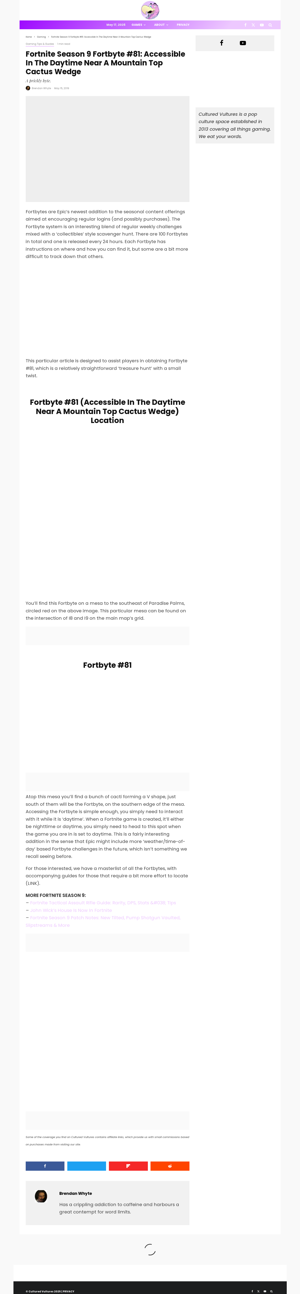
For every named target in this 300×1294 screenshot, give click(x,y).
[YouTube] (262, 24)
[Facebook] (245, 24)
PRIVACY (68, 1291)
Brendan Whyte (41, 88)
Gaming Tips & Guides (40, 44)
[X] (253, 24)
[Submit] (170, 1166)
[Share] (45, 1166)
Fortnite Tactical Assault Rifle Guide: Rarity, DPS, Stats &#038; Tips (103, 903)
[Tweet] (86, 1166)
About (159, 25)
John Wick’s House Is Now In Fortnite (71, 910)
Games (137, 25)
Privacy (183, 25)
